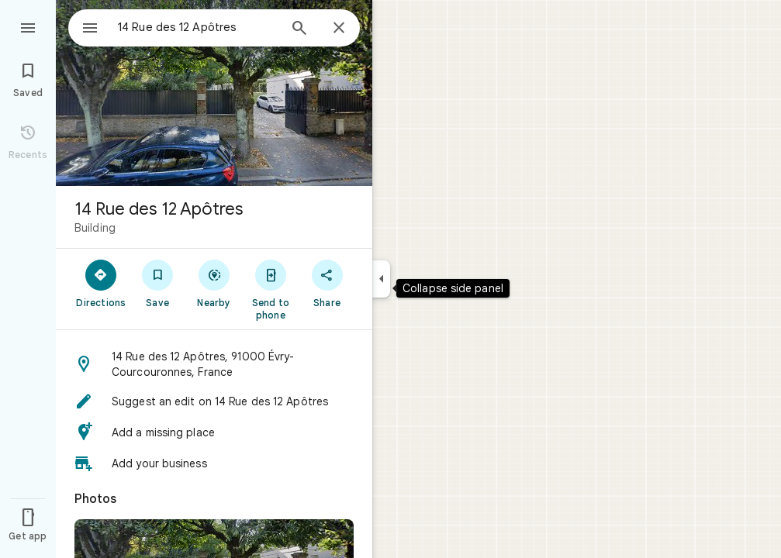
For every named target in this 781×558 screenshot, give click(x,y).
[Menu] (28, 26)
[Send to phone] (270, 289)
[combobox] (182, 27)
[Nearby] (214, 283)
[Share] (327, 283)
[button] (214, 364)
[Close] (339, 28)
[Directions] (101, 283)
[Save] (158, 283)
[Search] (299, 29)
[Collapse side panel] (381, 279)
